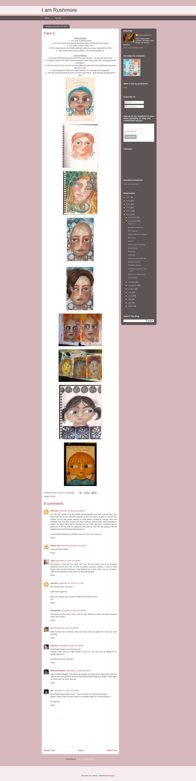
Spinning (131, 255)
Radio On (131, 224)
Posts (128, 102)
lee (51, 628)
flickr (125, 88)
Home (47, 18)
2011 (128, 214)
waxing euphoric (134, 262)
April (130, 303)
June (130, 296)
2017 (128, 197)
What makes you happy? (137, 234)
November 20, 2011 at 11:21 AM (73, 546)
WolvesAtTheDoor (58, 671)
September (132, 285)
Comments (130, 106)
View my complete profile (133, 48)
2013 (128, 208)
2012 (128, 211)
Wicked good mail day (136, 245)
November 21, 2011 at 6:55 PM (66, 691)
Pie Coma (132, 238)
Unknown (54, 511)
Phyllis (52, 496)
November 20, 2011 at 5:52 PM (66, 628)
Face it (130, 241)
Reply (52, 538)
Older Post (112, 750)
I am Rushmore (59, 10)
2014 (128, 204)
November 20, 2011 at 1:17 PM (71, 583)
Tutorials (58, 18)
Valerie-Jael (55, 546)
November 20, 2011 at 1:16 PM (68, 561)
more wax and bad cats (137, 258)
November (132, 221)
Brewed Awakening (135, 227)
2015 (128, 201)
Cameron (54, 646)
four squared (133, 231)
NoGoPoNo (132, 278)
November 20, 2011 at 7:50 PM (71, 646)
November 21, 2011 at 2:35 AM (78, 671)
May (130, 299)
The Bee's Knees (134, 265)
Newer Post (49, 750)
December (132, 217)
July (130, 292)
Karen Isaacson (144, 35)
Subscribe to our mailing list (139, 126)
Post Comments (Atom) (85, 759)
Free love (131, 251)
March (131, 306)
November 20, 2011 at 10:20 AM (71, 511)
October (131, 282)
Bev (52, 691)
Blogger (111, 776)
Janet (52, 561)
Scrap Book (132, 248)
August (131, 289)
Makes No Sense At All (137, 274)
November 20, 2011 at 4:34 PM (73, 610)
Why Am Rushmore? (131, 184)
